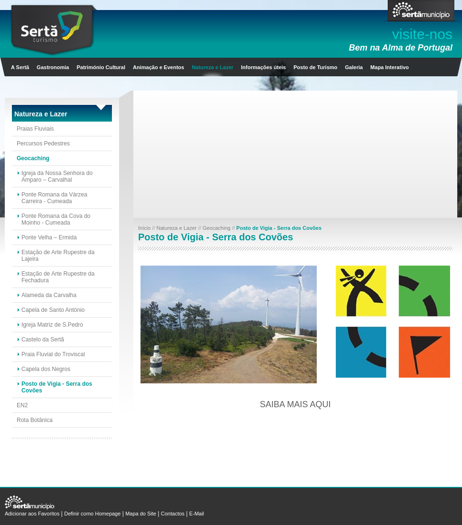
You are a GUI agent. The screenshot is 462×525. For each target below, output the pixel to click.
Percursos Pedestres (43, 143)
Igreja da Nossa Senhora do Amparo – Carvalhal (56, 176)
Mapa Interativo (390, 67)
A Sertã (20, 67)
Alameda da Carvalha (48, 295)
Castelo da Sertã (42, 339)
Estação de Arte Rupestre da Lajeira (57, 255)
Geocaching (33, 158)
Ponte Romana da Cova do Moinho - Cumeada (55, 219)
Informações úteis (263, 67)
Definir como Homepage (92, 513)
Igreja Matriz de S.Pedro (52, 324)
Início (145, 228)
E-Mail (196, 513)
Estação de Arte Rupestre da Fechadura (57, 277)
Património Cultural (101, 67)
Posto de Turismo (315, 67)
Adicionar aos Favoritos (32, 513)
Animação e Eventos (158, 67)
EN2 (22, 405)
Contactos (173, 513)
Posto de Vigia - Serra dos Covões (56, 387)
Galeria (353, 67)
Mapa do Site (140, 513)
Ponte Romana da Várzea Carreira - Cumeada (54, 198)
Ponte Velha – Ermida (49, 237)
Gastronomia (53, 67)
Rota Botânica (34, 420)
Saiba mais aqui (295, 404)
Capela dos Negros (45, 369)
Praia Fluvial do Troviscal (53, 354)
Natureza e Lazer (212, 67)
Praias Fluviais (35, 128)
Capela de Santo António (53, 310)
